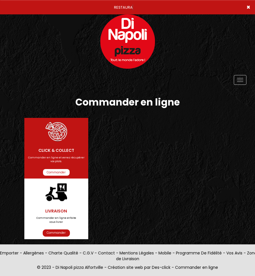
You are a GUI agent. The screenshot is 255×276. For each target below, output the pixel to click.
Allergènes (33, 253)
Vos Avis (234, 253)
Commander (56, 172)
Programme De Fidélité (199, 253)
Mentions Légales (136, 253)
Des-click (161, 267)
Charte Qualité (63, 253)
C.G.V (88, 253)
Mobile (164, 253)
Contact (106, 253)
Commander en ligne (196, 267)
